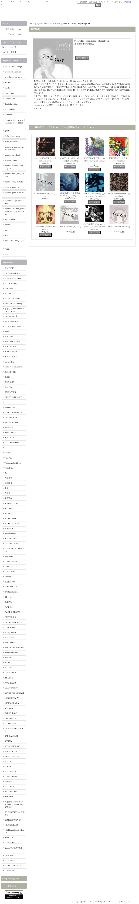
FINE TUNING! (11, 617)
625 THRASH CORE (13, 326)
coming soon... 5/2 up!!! (14, 66)
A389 (7, 331)
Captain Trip (9, 362)
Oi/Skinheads (10, 99)
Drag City (8, 387)
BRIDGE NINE (11, 357)
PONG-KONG (10, 723)
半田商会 (8, 498)
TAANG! (8, 453)
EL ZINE (8, 602)
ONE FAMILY (10, 288)
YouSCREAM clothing (13, 303)
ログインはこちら (13, 34)
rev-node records (11, 316)
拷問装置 (8, 478)
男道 (6, 488)
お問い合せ (118, 2)
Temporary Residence (13, 463)
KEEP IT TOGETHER (13, 412)
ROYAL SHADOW (12, 746)
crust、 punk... (10, 93)
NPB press (9, 708)
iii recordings (10, 871)
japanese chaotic (11, 160)
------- (7, 254)
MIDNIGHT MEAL (12, 703)
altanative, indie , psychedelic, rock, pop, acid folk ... (15, 123)
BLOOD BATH (11, 518)
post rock (8, 115)
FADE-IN (8, 607)
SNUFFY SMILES (12, 756)
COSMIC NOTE (11, 561)
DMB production (11, 592)
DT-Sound (9, 597)
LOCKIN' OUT (11, 860)
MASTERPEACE (11, 321)
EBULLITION (10, 392)
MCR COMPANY (12, 698)
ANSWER (9, 508)
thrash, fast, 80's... (11, 104)
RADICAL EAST (11, 736)
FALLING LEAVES (12, 612)
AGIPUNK (9, 337)
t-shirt (7, 235)
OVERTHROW (11, 713)
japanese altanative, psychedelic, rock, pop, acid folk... (15, 211)
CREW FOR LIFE (12, 566)
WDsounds (9, 797)
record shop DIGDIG (13, 278)
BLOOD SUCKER (12, 523)
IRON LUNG (10, 838)
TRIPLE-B (9, 855)
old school (9, 82)
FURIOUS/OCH (11, 627)
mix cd (7, 225)
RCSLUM (8, 741)
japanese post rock (12, 187)
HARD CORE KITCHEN (14, 647)
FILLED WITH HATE (13, 397)
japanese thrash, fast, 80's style (48, 23)
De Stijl (7, 377)
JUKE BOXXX (11, 683)
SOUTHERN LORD (12, 443)
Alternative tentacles (12, 341)
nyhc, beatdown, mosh (13, 77)
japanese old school (12, 155)
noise (7, 230)
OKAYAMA (9, 268)
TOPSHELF (9, 468)
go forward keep (11, 283)
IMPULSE (9, 678)
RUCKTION (9, 438)
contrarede (9, 556)
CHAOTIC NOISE (12, 544)
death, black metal (12, 141)
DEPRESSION (10, 582)
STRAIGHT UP (11, 776)
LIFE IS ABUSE (11, 417)
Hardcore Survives (12, 652)
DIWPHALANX (11, 587)
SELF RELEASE (11, 825)
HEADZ (8, 658)
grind (7, 131)
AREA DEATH (10, 347)
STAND (8, 766)
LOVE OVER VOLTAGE (14, 693)
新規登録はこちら (13, 29)
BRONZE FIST (11, 539)
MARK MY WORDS (13, 866)
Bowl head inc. (10, 534)
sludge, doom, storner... (14, 136)
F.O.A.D (8, 402)
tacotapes (8, 782)
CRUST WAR (10, 572)
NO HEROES (10, 293)
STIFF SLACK (10, 771)
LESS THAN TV (11, 688)
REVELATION (11, 432)
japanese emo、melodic (14, 182)
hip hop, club (10, 219)
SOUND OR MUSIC (13, 298)
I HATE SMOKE (11, 673)
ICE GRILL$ (10, 668)
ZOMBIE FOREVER (13, 820)
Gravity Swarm (10, 632)
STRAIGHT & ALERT (13, 843)
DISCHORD (9, 382)
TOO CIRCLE (10, 786)
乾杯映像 (8, 483)
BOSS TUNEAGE (12, 352)
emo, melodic (10, 109)
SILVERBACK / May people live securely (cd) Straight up (94, 161)
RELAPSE (9, 427)
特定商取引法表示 (11, 879)
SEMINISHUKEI (11, 751)
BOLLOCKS (10, 528)
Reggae (7, 249)
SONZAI (8, 761)
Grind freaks (9, 637)
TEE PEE (8, 458)
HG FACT (9, 662)
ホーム (31, 23)
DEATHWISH (10, 372)
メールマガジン (10, 886)
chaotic (7, 88)
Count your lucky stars (13, 367)
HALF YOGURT (11, 642)
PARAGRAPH (10, 718)
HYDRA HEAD (11, 407)
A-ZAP (7, 513)
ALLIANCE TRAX (12, 503)
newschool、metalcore (13, 72)
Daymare (8, 577)
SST (6, 448)
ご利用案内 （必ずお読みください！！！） (94, 2)
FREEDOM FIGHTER (13, 622)
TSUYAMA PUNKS (12, 273)
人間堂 (7, 493)
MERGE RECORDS (12, 422)
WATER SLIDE (11, 792)
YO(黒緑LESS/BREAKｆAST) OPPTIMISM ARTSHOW (15, 804)
